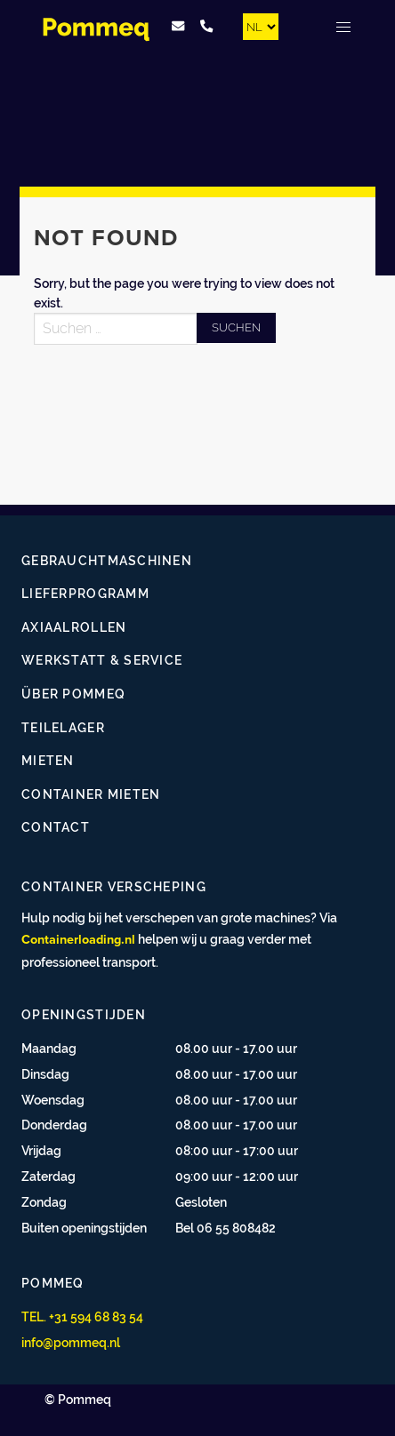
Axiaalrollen (73, 626)
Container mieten (90, 794)
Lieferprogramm (85, 593)
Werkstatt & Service (101, 659)
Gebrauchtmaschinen (106, 560)
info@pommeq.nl (70, 1342)
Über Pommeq (73, 693)
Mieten (48, 760)
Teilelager (63, 727)
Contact (55, 826)
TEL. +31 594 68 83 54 (82, 1316)
